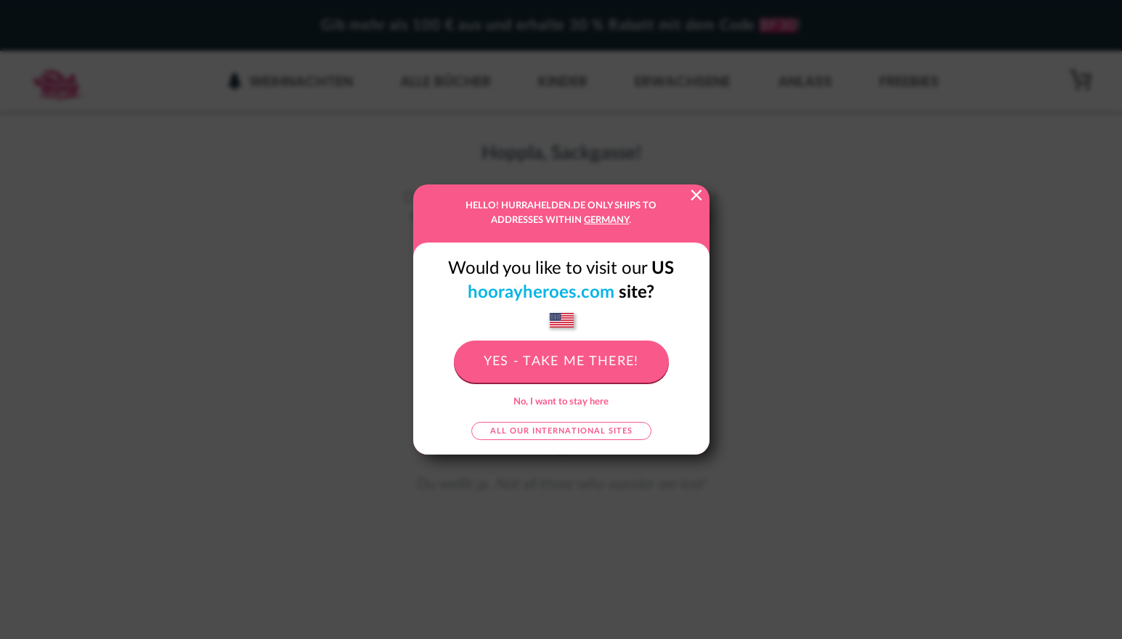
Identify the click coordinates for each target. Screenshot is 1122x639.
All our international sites (561, 431)
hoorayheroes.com (541, 292)
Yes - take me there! (561, 361)
